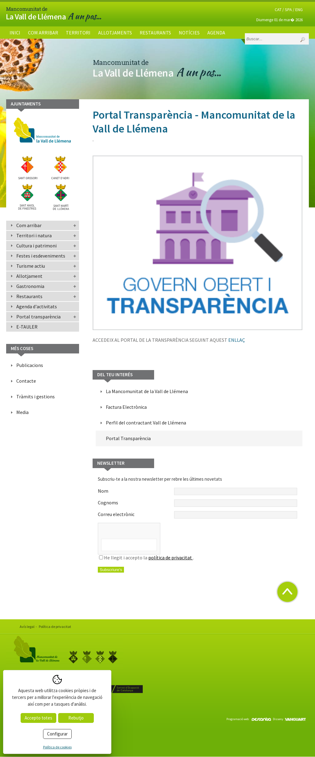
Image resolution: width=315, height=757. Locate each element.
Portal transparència (38, 316)
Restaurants (155, 33)
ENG (299, 9)
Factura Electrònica (126, 407)
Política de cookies (57, 747)
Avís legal (27, 626)
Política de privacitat (55, 626)
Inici (15, 33)
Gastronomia (30, 286)
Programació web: (248, 719)
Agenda (216, 33)
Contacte (26, 381)
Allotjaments (115, 33)
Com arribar (43, 33)
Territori (78, 33)
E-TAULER (27, 327)
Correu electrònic (197, 514)
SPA (288, 9)
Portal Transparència (128, 438)
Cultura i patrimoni (36, 245)
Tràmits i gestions (35, 396)
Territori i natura (34, 235)
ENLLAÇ (236, 340)
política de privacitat (170, 557)
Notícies (189, 33)
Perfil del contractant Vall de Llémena (146, 423)
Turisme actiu (30, 266)
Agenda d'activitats (36, 306)
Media (22, 412)
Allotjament (29, 276)
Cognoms (197, 503)
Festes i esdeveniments (40, 256)
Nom (197, 491)
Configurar (57, 734)
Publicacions (29, 365)
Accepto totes (38, 718)
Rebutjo (76, 718)
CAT (278, 9)
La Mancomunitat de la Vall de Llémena (147, 391)
